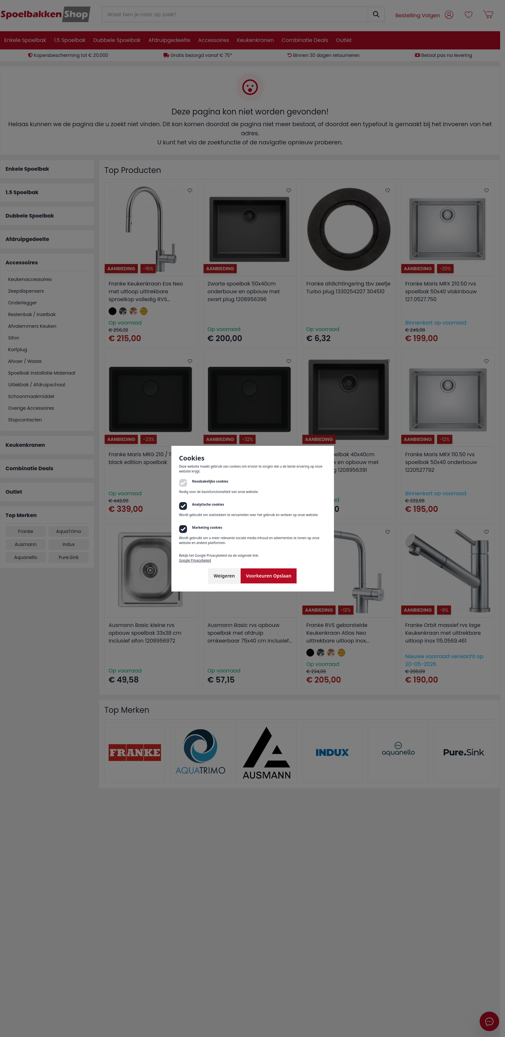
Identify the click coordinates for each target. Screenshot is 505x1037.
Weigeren (224, 576)
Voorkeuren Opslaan (268, 576)
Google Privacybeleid (195, 560)
